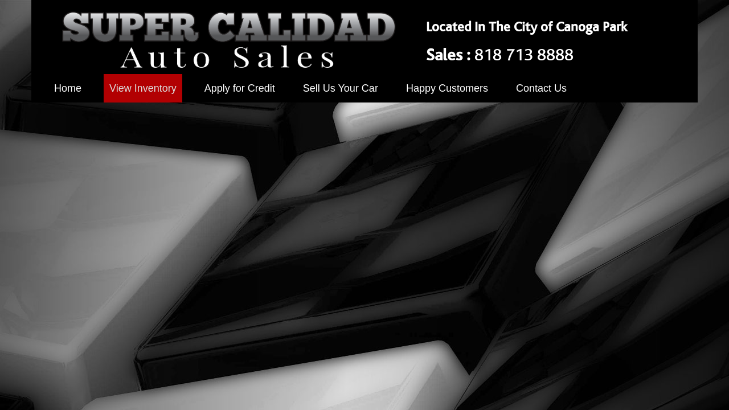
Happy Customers (447, 88)
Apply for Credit (239, 88)
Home (67, 88)
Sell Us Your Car (340, 88)
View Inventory (143, 88)
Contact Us (541, 88)
